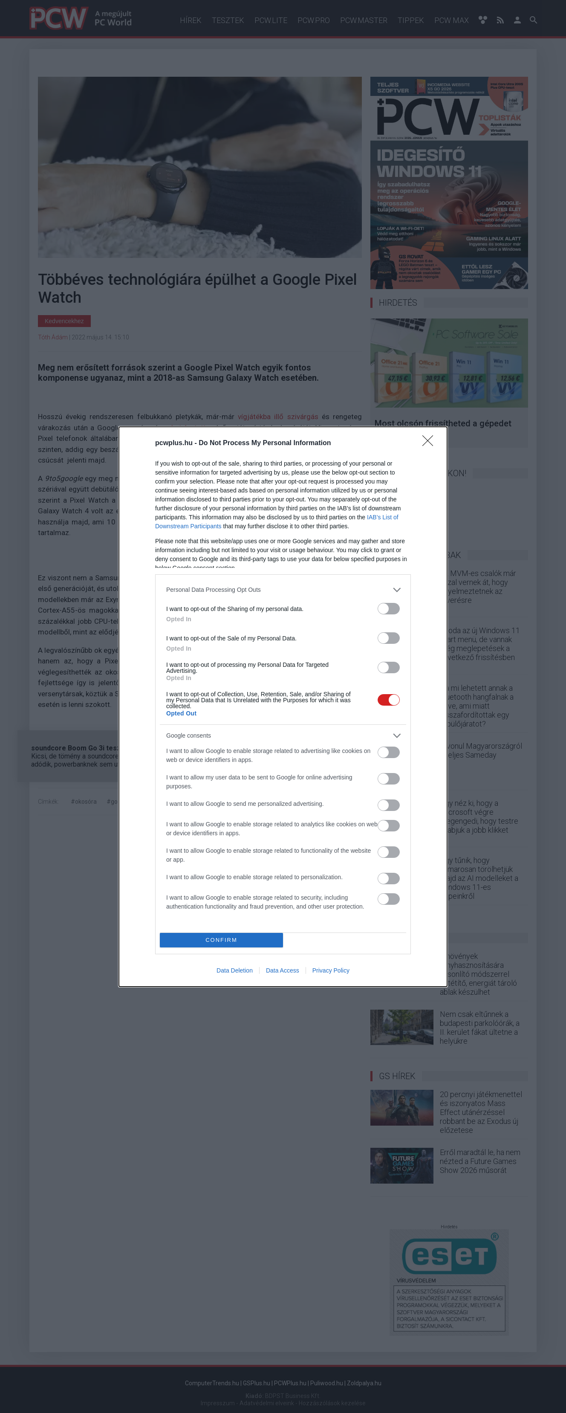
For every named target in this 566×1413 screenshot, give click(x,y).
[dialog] (283, 707)
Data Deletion (235, 970)
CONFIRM (221, 940)
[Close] (430, 443)
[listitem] (283, 589)
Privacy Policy (330, 970)
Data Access (282, 970)
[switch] (389, 608)
